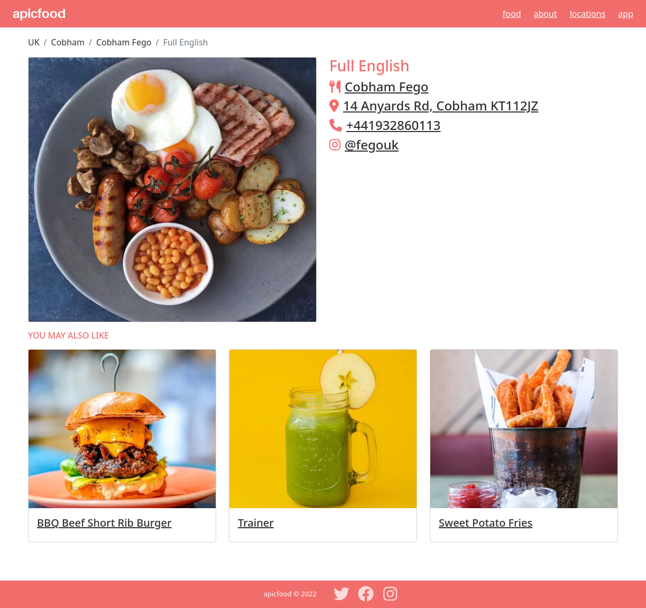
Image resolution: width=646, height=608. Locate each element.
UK (34, 42)
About (545, 14)
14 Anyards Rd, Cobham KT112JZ (440, 105)
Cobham (68, 42)
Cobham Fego (123, 42)
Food (512, 14)
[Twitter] (341, 594)
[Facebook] (366, 594)
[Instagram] (390, 594)
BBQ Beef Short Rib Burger (104, 523)
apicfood (39, 13)
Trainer (256, 523)
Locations (588, 14)
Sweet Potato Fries (485, 523)
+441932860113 (393, 125)
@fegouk (372, 144)
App (625, 14)
